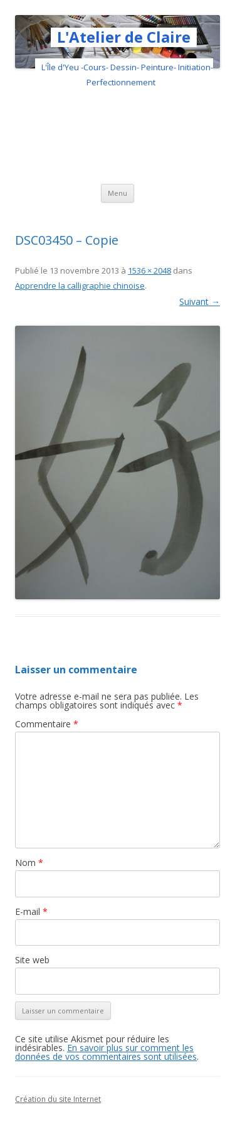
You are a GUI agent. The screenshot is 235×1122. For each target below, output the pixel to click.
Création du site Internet (58, 1099)
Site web (32, 960)
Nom (29, 862)
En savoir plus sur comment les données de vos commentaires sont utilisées (106, 1052)
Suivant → (199, 301)
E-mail (31, 911)
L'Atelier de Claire (124, 37)
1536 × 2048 (149, 270)
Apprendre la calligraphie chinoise (80, 285)
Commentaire (46, 724)
